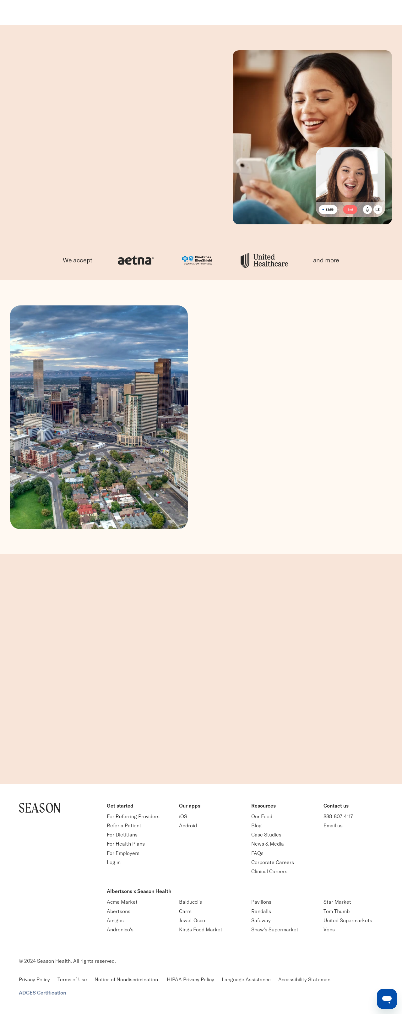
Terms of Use (72, 979)
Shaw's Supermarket (274, 929)
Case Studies (266, 834)
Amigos (115, 920)
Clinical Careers (269, 871)
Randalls (261, 911)
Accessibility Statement (305, 979)
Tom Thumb (336, 911)
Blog (256, 825)
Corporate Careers (272, 862)
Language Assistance (246, 979)
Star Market (337, 902)
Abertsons (118, 911)
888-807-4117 (338, 816)
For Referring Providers (133, 816)
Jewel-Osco (192, 920)
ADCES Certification (42, 992)
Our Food (261, 816)
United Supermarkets (347, 920)
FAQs (257, 853)
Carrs (185, 911)
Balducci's (190, 902)
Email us (333, 825)
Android (188, 825)
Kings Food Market (200, 929)
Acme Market (122, 902)
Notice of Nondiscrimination (127, 979)
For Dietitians (122, 834)
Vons (329, 929)
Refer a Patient (124, 825)
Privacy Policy (34, 979)
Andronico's (120, 929)
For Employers (123, 853)
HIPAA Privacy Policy (190, 979)
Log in (114, 862)
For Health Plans (126, 844)
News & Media (267, 844)
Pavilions (261, 902)
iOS (183, 816)
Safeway (261, 920)
